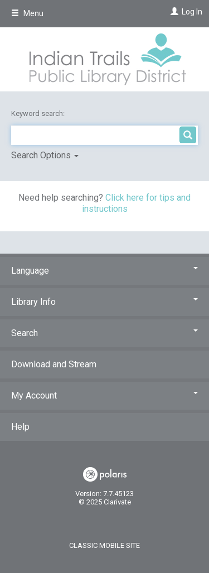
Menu (27, 13)
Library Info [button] (104, 302)
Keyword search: (38, 113)
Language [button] (104, 270)
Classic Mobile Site (104, 545)
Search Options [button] (45, 155)
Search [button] (104, 333)
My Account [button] (104, 395)
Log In (192, 11)
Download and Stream (53, 364)
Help (20, 426)
